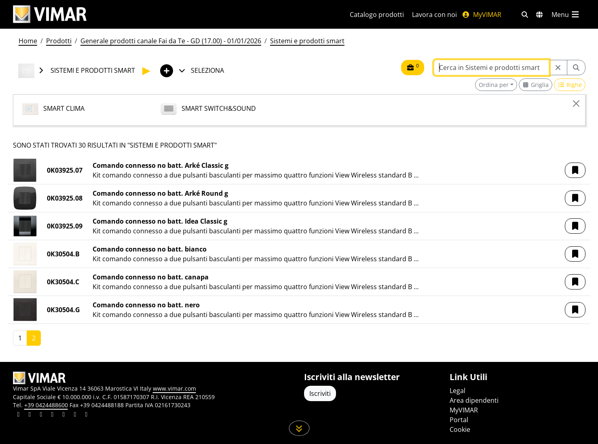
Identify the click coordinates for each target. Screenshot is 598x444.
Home (28, 40)
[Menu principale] (566, 14)
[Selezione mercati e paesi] (539, 14)
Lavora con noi (434, 14)
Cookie (460, 429)
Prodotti (59, 40)
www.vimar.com (174, 388)
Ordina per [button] (494, 85)
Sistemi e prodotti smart (307, 40)
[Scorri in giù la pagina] (299, 428)
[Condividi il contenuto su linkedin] (19, 415)
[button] (575, 170)
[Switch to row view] (569, 84)
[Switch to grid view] (536, 84)
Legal (457, 390)
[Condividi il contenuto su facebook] (30, 415)
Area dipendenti (474, 400)
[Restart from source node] (558, 67)
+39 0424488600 (46, 405)
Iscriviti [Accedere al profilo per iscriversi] (320, 393)
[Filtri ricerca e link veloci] (525, 14)
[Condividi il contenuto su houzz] (75, 415)
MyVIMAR (481, 14)
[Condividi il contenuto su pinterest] (41, 415)
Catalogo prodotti (377, 14)
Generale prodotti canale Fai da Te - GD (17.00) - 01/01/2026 (170, 40)
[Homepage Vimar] (50, 14)
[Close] (576, 103)
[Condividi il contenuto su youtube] (64, 415)
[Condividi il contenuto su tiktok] (86, 415)
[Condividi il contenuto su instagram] (53, 415)
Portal (459, 419)
